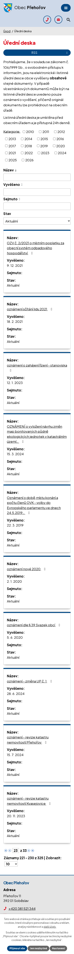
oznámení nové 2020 (27, 569)
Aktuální (13, 285)
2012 (61, 131)
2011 (45, 131)
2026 (29, 160)
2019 (44, 145)
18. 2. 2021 (15, 321)
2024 (62, 153)
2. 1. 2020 (14, 581)
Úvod (6, 31)
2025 (12, 160)
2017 (12, 145)
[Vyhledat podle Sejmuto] (37, 206)
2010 (30, 131)
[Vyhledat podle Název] (37, 177)
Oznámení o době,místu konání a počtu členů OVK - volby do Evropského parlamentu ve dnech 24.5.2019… (34, 505)
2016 (60, 139)
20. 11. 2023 (16, 816)
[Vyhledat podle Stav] (37, 220)
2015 (44, 139)
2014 (28, 139)
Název (8, 170)
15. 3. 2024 (15, 454)
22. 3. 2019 (15, 525)
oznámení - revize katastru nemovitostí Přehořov (28, 739)
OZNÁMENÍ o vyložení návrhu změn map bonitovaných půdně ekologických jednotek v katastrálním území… (37, 434)
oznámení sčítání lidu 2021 (30, 309)
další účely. (50, 926)
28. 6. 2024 (15, 693)
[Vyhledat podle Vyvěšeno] (37, 192)
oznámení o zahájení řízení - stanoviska (37, 367)
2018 (28, 145)
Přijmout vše (17, 948)
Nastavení (58, 948)
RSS (50, 52)
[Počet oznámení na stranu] (11, 864)
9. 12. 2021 (15, 265)
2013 (12, 139)
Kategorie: (11, 131)
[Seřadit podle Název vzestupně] (16, 169)
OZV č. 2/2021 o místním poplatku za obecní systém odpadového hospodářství (35, 248)
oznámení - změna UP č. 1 (30, 681)
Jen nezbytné (38, 948)
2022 (28, 153)
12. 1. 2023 (15, 382)
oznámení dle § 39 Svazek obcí (34, 625)
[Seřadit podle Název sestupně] (16, 171)
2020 (60, 145)
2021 (12, 153)
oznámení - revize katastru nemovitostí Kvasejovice (29, 801)
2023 (45, 153)
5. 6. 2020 (15, 637)
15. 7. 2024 (15, 755)
